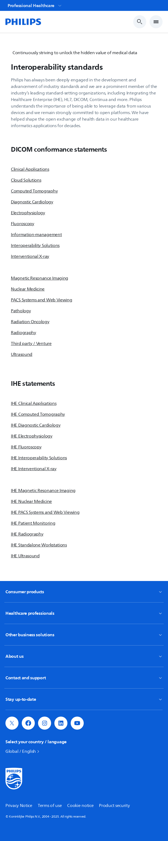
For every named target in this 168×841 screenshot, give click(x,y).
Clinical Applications (30, 169)
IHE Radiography (27, 534)
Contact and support (25, 677)
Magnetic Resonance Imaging (39, 278)
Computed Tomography (34, 191)
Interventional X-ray (30, 256)
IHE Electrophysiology (31, 436)
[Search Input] (139, 21)
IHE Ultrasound (25, 556)
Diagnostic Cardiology (32, 202)
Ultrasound (21, 354)
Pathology (21, 311)
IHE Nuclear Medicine (31, 501)
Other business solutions (29, 634)
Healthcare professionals (29, 613)
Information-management (36, 234)
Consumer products (24, 591)
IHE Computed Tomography (38, 414)
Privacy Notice (18, 805)
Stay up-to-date (20, 699)
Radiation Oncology (30, 322)
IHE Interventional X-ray (34, 469)
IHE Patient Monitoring (33, 523)
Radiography (23, 332)
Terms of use (50, 805)
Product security (114, 805)
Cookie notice (80, 805)
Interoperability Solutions (35, 245)
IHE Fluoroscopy (26, 447)
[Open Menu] (156, 21)
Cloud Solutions (26, 180)
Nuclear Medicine (28, 289)
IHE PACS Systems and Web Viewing (45, 512)
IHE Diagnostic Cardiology (36, 425)
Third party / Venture (31, 343)
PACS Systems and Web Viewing (41, 300)
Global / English (20, 751)
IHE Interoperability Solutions (39, 458)
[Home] (23, 22)
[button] (11, 723)
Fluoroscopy (22, 224)
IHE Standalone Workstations (39, 545)
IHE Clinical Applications (34, 403)
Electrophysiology (28, 213)
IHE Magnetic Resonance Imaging (43, 490)
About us (14, 656)
